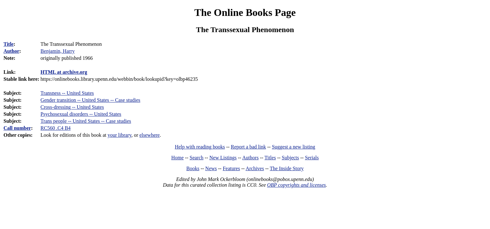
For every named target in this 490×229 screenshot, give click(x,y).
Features (231, 168)
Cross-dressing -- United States (72, 107)
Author (11, 51)
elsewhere (149, 135)
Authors (250, 157)
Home (177, 157)
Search (197, 157)
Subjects (290, 157)
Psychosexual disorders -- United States (81, 114)
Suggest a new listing (293, 146)
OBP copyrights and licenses (296, 185)
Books (192, 168)
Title (8, 44)
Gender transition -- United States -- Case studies (90, 100)
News (211, 168)
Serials (312, 157)
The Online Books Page (245, 12)
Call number (17, 128)
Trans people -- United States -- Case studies (86, 121)
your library (119, 135)
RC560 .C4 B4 (56, 128)
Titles (270, 157)
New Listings (223, 157)
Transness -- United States (67, 93)
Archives (254, 168)
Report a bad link (248, 146)
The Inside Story (287, 168)
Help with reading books (200, 146)
